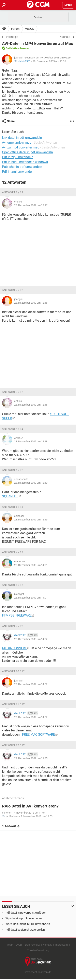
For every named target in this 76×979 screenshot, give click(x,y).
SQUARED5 (10, 496)
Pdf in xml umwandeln (18, 172)
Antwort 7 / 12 (12, 552)
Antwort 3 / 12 (12, 391)
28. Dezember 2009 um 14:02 (30, 639)
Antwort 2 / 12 (12, 289)
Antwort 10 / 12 (13, 671)
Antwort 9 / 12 (12, 626)
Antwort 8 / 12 (12, 584)
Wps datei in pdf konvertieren (23, 918)
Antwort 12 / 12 (13, 745)
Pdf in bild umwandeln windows (25, 162)
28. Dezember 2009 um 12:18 (30, 302)
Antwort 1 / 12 (12, 192)
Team (10, 944)
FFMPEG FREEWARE (17, 615)
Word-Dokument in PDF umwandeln (27, 924)
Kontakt (47, 944)
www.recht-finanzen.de (38, 972)
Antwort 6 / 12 (12, 506)
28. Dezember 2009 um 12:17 (30, 205)
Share (11, 121)
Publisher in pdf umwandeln (22, 167)
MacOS (29, 28)
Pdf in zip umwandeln (17, 157)
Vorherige (12, 36)
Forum (15, 28)
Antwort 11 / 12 (13, 704)
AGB (19, 944)
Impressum (61, 944)
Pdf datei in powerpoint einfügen (25, 912)
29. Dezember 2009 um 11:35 (49, 61)
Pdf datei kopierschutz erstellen (25, 929)
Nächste (65, 36)
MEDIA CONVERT (14, 648)
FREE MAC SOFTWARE (38, 734)
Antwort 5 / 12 (12, 469)
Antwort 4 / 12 (12, 428)
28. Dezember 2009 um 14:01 (30, 565)
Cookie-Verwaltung (38, 950)
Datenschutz (32, 944)
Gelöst (9, 48)
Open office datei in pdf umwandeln (27, 152)
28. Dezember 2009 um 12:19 (30, 482)
